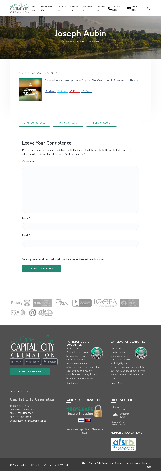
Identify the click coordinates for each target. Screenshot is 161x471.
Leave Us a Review (30, 370)
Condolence (28, 160)
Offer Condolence (34, 122)
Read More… (73, 382)
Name (26, 217)
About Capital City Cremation (97, 462)
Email (26, 234)
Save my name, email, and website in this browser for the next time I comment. (64, 258)
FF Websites (63, 464)
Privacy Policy (133, 462)
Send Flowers (101, 122)
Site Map (119, 462)
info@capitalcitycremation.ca (31, 419)
